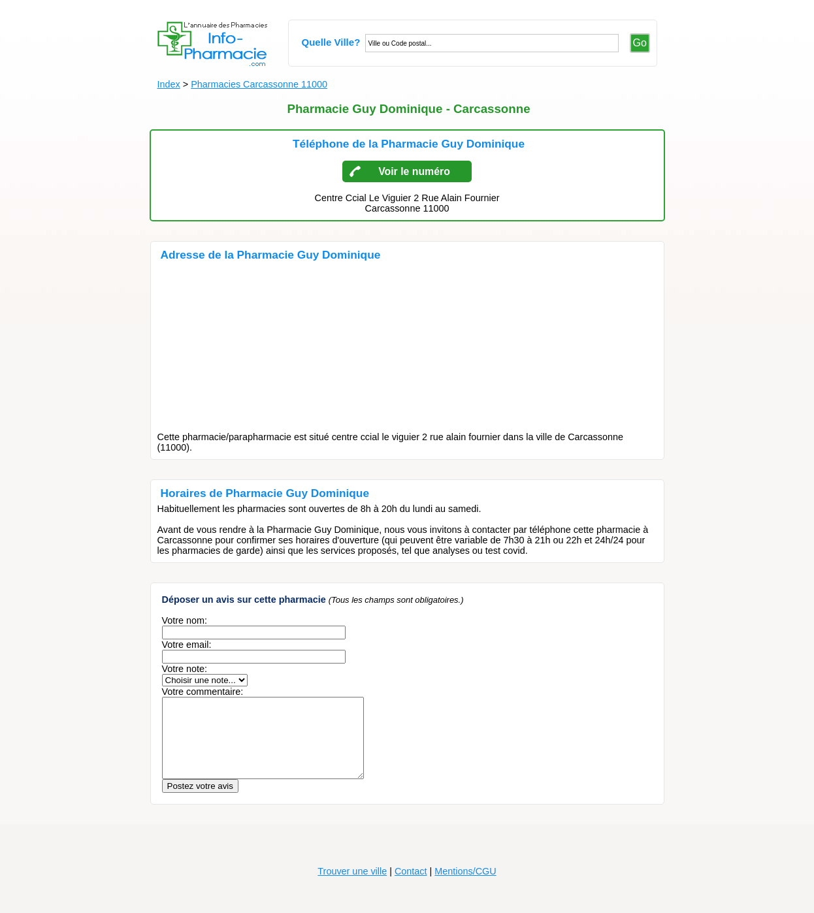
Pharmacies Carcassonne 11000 (259, 84)
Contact (411, 887)
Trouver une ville (352, 887)
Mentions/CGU (465, 887)
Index (168, 84)
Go (640, 42)
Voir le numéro (414, 171)
